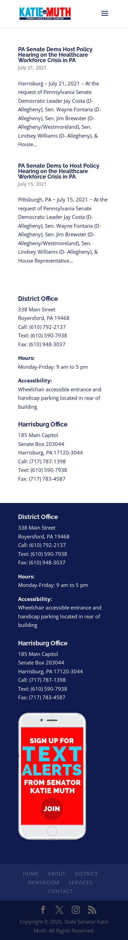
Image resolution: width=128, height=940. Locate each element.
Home (31, 873)
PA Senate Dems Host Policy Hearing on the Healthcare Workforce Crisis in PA (55, 55)
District (86, 873)
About (57, 873)
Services (81, 882)
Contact (60, 891)
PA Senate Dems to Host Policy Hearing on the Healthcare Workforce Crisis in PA (58, 171)
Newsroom (43, 882)
